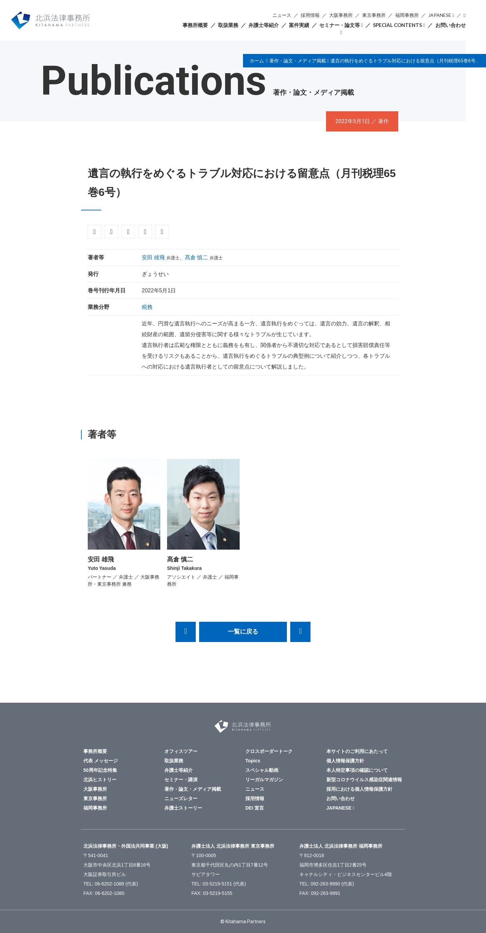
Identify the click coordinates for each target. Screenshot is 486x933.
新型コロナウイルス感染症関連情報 (364, 779)
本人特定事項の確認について (357, 770)
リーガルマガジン (264, 779)
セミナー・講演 (180, 779)
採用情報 (310, 15)
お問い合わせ (450, 25)
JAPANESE (439, 15)
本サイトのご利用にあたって (357, 751)
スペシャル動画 (261, 770)
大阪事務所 (341, 15)
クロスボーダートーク (269, 751)
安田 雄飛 (153, 257)
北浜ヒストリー (99, 779)
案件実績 (299, 25)
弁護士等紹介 (263, 25)
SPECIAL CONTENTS (397, 25)
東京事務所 (374, 15)
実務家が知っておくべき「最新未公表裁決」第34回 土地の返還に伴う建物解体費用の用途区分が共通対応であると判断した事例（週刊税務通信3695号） (300, 632)
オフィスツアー (180, 751)
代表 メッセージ (100, 760)
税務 (147, 307)
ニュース (281, 15)
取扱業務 (228, 25)
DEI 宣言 (254, 808)
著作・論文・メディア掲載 (297, 60)
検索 (464, 15)
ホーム (257, 60)
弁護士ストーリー (183, 808)
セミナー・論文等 (339, 25)
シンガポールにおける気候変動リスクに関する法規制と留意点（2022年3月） (186, 632)
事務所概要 (195, 25)
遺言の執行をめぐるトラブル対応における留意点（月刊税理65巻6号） (405, 60)
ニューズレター (180, 798)
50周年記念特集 (100, 770)
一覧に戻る (243, 631)
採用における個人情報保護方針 (359, 789)
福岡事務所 (407, 15)
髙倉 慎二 (196, 257)
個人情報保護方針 (345, 760)
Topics (252, 760)
